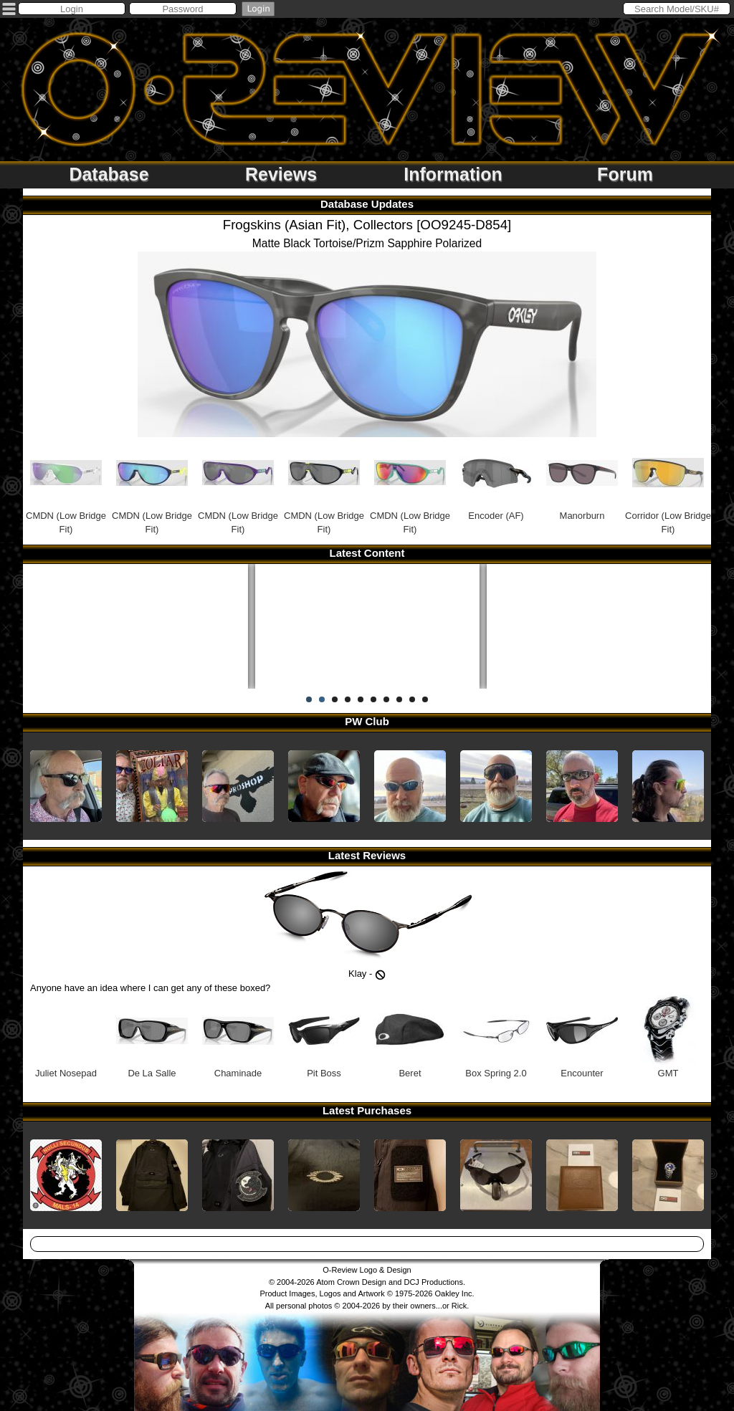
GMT (668, 1036)
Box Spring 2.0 (496, 1036)
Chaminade (238, 1036)
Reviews (281, 174)
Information (453, 174)
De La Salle (152, 1036)
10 (425, 699)
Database (108, 174)
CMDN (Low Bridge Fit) (66, 486)
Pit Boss (324, 1036)
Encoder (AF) (496, 479)
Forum (625, 174)
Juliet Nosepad (66, 1036)
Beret (410, 1036)
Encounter (582, 1036)
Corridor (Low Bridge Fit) (668, 486)
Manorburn (582, 479)
